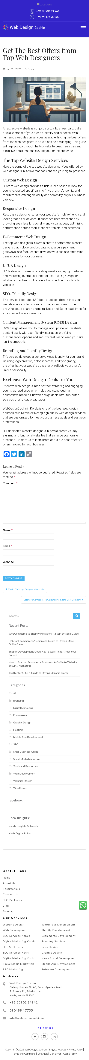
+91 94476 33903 (47, 16)
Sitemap (8, 911)
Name (8, 530)
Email (7, 546)
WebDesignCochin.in (36, 1049)
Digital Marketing (23, 707)
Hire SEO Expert (14, 946)
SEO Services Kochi (16, 952)
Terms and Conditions (24, 1053)
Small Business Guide (25, 751)
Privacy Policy (75, 1049)
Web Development (24, 773)
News (31, 69)
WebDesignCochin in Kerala (21, 408)
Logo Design (50, 946)
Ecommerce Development (59, 935)
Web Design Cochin (23, 983)
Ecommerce (20, 715)
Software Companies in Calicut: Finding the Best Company (53, 599)
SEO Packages (12, 900)
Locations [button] (44, 4)
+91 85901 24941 (47, 11)
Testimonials (11, 888)
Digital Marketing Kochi (18, 958)
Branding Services (54, 941)
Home (6, 877)
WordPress (20, 788)
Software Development (57, 969)
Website (8, 562)
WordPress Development (58, 924)
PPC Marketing (13, 969)
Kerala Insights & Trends (23, 826)
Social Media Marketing (26, 758)
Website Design (22, 780)
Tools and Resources (25, 766)
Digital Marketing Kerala (19, 941)
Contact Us (10, 894)
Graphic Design (22, 722)
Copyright (42, 1053)
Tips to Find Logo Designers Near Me (25, 589)
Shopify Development (56, 930)
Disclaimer (55, 1053)
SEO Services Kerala (16, 935)
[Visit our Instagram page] (44, 1036)
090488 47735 (21, 1010)
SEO (16, 744)
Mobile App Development (28, 737)
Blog (6, 905)
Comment (10, 483)
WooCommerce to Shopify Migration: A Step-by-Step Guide (44, 633)
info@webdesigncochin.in (27, 1018)
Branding (18, 700)
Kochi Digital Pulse (20, 833)
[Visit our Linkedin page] (54, 1036)
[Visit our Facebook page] (35, 1036)
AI (14, 693)
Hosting (18, 729)
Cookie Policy (70, 1053)
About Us (9, 883)
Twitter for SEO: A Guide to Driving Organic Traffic (38, 672)
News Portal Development (59, 958)
